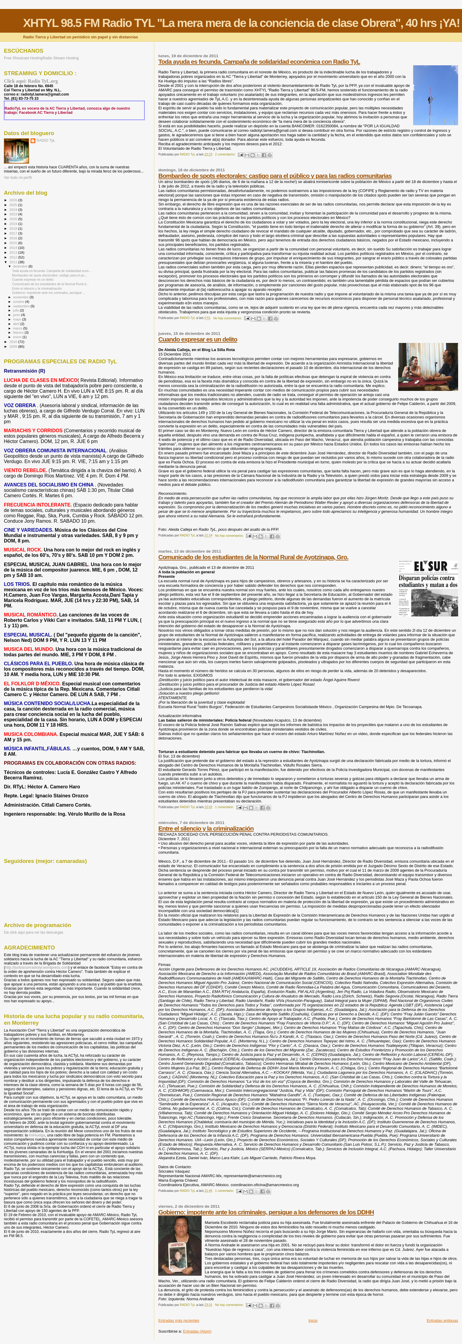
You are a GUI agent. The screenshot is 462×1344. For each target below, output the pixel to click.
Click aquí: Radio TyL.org (31, 81)
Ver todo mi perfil (18, 178)
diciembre (20, 266)
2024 (13, 209)
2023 (13, 214)
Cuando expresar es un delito (197, 339)
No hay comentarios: (228, 318)
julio (16, 310)
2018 (13, 228)
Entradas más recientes (178, 1320)
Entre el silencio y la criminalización (205, 828)
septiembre (22, 306)
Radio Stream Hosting (61, 58)
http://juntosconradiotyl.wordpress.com (36, 967)
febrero (19, 332)
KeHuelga (37, 1135)
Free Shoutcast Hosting (23, 58)
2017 (13, 233)
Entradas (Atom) (197, 1331)
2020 (13, 219)
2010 (13, 342)
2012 (13, 257)
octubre (19, 301)
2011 (13, 262)
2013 (13, 252)
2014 (13, 248)
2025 (13, 205)
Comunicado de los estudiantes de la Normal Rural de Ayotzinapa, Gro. (253, 557)
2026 (13, 200)
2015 (13, 243)
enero (18, 337)
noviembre (21, 297)
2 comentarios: (225, 154)
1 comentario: (225, 807)
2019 (13, 224)
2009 (13, 346)
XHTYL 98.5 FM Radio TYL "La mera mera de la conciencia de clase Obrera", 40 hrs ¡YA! (241, 22)
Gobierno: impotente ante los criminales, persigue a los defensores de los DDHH (266, 1212)
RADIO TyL (46, 140)
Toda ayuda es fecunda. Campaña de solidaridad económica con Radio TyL (259, 61)
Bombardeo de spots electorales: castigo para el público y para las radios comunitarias (275, 175)
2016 (13, 238)
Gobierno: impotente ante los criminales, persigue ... (48, 292)
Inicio (312, 1320)
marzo (18, 328)
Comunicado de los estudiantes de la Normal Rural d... (50, 284)
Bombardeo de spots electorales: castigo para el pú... (49, 275)
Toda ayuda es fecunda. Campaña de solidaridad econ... (51, 271)
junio (17, 315)
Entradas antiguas (442, 1320)
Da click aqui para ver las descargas (33, 932)
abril (16, 324)
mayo (17, 319)
